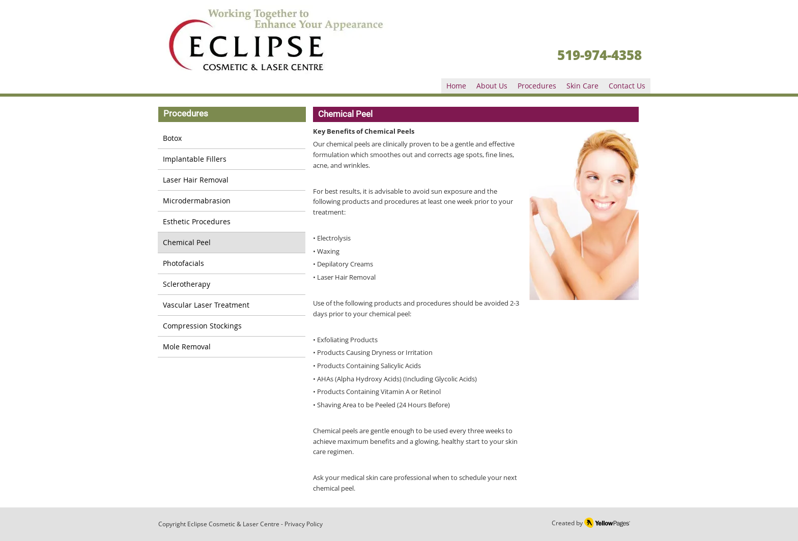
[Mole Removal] (231, 347)
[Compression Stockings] (231, 326)
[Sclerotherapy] (231, 284)
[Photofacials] (231, 263)
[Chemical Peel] (231, 242)
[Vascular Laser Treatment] (231, 305)
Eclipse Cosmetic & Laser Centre (233, 524)
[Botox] (231, 138)
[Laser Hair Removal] (231, 180)
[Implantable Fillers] (231, 159)
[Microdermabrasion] (231, 201)
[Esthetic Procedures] (231, 222)
